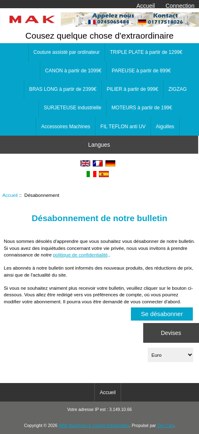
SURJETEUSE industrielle (72, 108)
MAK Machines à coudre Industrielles (94, 425)
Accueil (146, 5)
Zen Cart (165, 425)
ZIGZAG (177, 89)
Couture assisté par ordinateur (67, 52)
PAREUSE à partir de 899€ (141, 71)
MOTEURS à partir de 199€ (142, 108)
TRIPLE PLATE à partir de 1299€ (146, 52)
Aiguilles (165, 126)
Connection (180, 5)
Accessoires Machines (65, 126)
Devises (171, 332)
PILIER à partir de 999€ (132, 89)
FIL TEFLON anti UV (123, 126)
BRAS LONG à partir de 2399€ (62, 89)
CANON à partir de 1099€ (73, 71)
